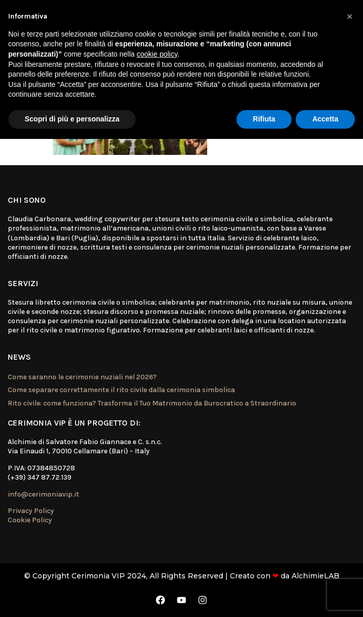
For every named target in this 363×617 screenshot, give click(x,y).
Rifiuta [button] (264, 119)
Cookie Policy (30, 520)
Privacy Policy (31, 510)
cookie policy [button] (157, 54)
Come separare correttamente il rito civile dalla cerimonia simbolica (121, 389)
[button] (349, 16)
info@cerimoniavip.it (43, 494)
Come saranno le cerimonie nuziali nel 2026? (82, 377)
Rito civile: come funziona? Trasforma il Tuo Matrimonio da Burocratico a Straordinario (152, 403)
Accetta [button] (325, 119)
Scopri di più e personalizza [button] (72, 119)
